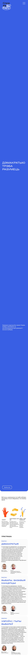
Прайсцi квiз (7, 487)
